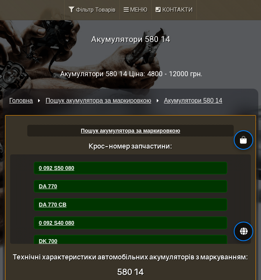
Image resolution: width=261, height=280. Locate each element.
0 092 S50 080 (56, 168)
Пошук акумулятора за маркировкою (98, 100)
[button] (243, 231)
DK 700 (48, 241)
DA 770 (48, 186)
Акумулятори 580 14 (193, 100)
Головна (21, 100)
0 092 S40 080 (56, 223)
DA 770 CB (53, 204)
